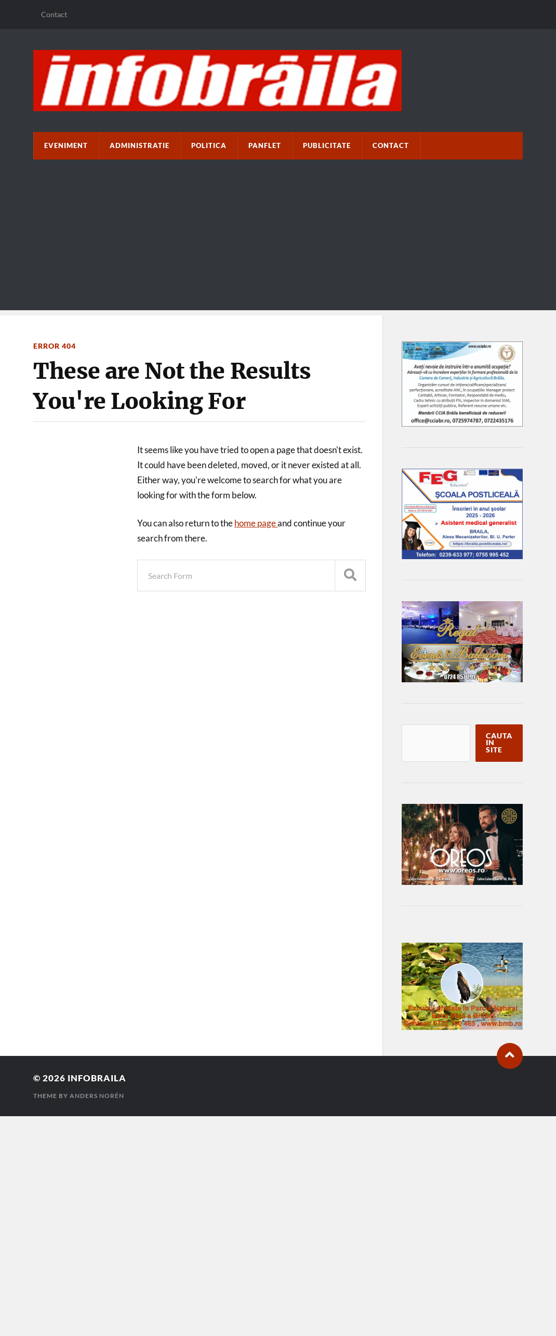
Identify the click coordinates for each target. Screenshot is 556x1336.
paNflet (264, 145)
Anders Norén (97, 1096)
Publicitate (327, 145)
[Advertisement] (278, 237)
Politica (209, 145)
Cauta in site (499, 743)
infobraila (97, 1078)
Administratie (139, 145)
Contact (54, 14)
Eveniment (66, 145)
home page (255, 523)
